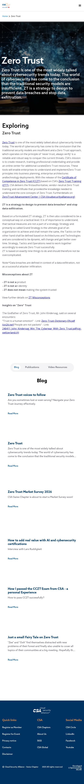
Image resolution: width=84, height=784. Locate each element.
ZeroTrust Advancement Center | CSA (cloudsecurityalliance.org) (38, 196)
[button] (80, 5)
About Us (41, 734)
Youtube (70, 747)
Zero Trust (8, 142)
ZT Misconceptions (39, 297)
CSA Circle (71, 727)
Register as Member (12, 727)
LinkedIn (70, 734)
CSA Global (42, 747)
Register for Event (11, 734)
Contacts (6, 747)
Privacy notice (9, 741)
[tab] (16, 367)
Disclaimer (7, 754)
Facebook (70, 741)
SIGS (39, 741)
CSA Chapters (43, 727)
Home (5, 16)
